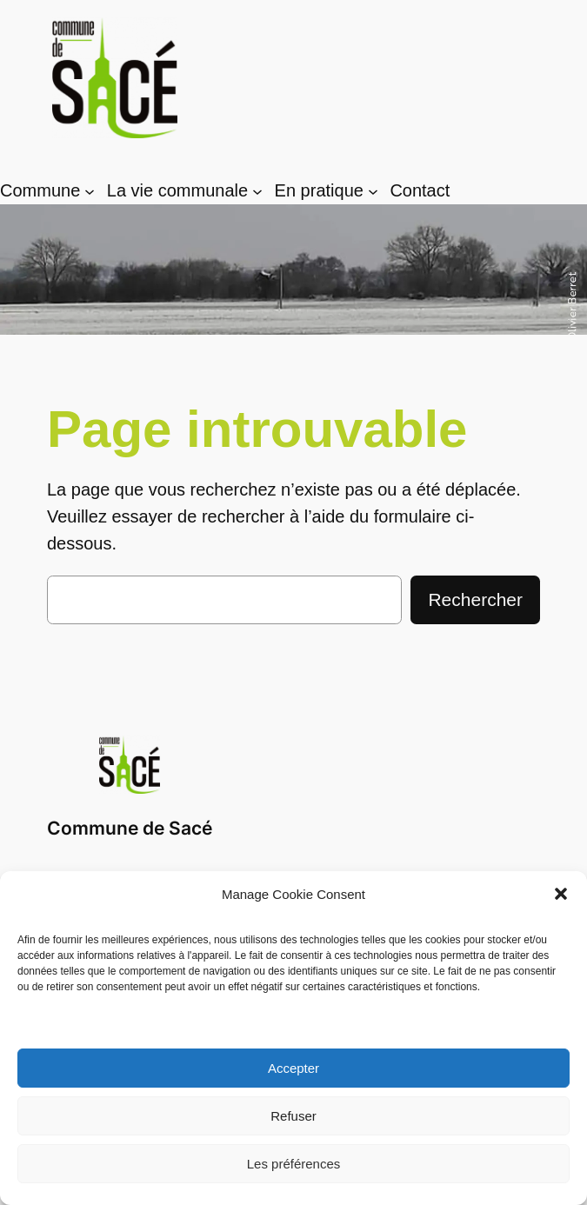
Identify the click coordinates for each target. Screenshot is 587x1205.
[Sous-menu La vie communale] (257, 191)
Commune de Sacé (129, 828)
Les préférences (294, 1163)
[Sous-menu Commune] (89, 191)
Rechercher (475, 599)
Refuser (293, 1115)
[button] (561, 893)
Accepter (293, 1068)
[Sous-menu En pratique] (373, 191)
